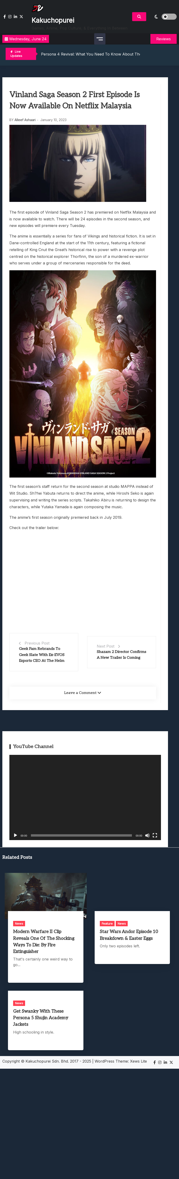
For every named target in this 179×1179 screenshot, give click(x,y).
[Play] (15, 835)
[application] (85, 797)
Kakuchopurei (53, 20)
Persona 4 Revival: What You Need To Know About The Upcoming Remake (108, 54)
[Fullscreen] (155, 835)
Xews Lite (138, 1061)
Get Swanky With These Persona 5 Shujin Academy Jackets (40, 1018)
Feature (107, 923)
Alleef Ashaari (25, 120)
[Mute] (147, 835)
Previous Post (37, 643)
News (19, 923)
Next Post (105, 646)
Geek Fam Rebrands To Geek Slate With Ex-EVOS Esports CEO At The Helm (41, 655)
